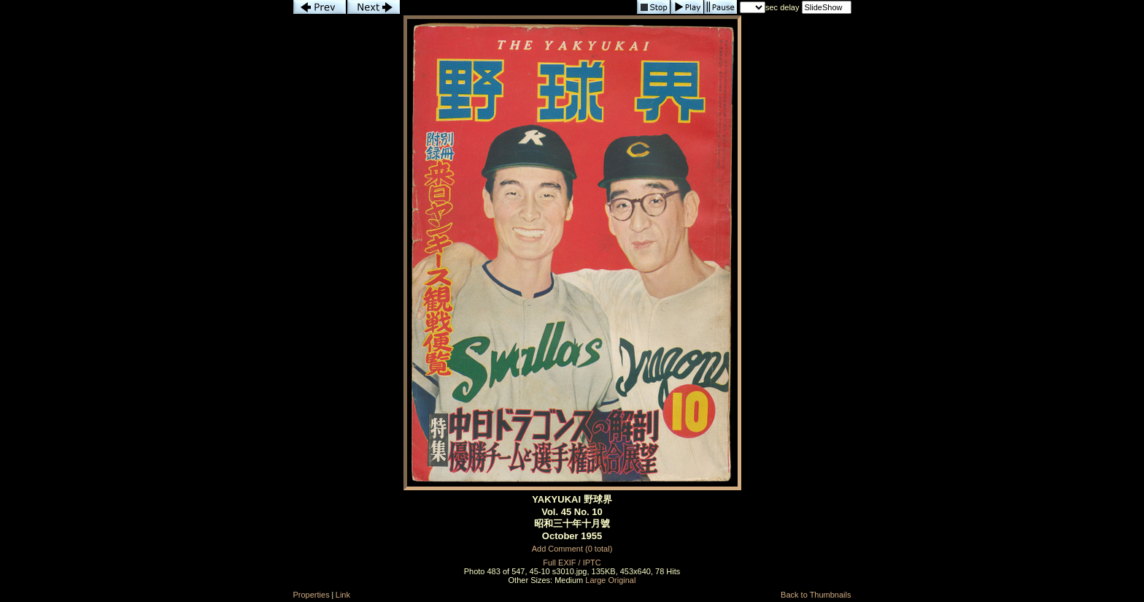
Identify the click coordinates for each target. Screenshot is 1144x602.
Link (343, 594)
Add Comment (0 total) (572, 548)
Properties (311, 594)
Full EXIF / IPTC (571, 562)
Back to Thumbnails (816, 594)
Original (622, 580)
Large (595, 580)
